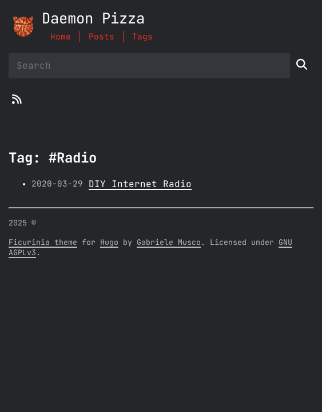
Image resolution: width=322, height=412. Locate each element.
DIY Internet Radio (140, 184)
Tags (142, 37)
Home (60, 37)
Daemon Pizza (93, 19)
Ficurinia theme (43, 243)
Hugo (109, 243)
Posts (101, 37)
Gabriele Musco (169, 243)
